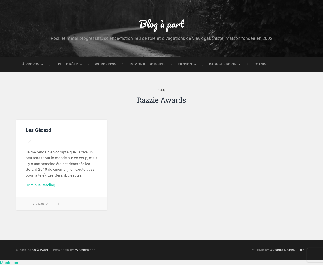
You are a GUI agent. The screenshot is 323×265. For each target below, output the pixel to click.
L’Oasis (259, 64)
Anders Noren (283, 250)
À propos (30, 64)
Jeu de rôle (67, 64)
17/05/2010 (39, 204)
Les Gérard (38, 130)
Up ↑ (303, 250)
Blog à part (161, 24)
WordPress (105, 64)
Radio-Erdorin (223, 64)
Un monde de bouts (147, 64)
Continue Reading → (43, 185)
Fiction (185, 64)
